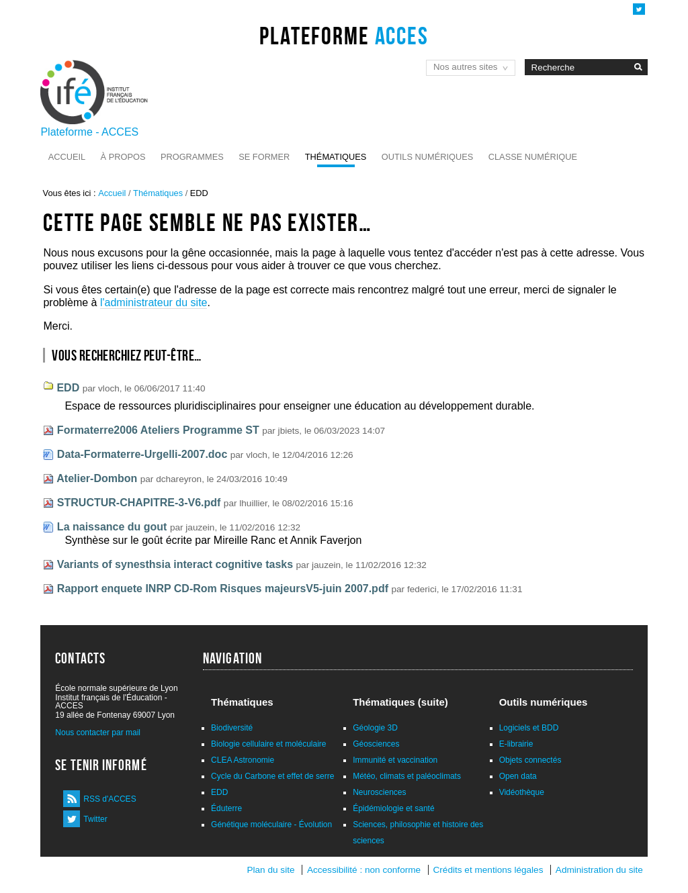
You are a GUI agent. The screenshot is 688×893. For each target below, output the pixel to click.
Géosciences (376, 744)
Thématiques (335, 157)
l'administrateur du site (154, 302)
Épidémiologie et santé (393, 808)
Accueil (66, 157)
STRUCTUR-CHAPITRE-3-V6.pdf (139, 502)
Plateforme (343, 35)
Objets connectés (530, 760)
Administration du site (599, 870)
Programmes (192, 157)
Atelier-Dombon (96, 478)
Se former (264, 157)
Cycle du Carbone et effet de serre (272, 776)
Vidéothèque (521, 792)
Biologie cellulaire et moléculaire (268, 744)
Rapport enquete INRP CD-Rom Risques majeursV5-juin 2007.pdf (222, 588)
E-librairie (516, 744)
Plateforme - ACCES (89, 132)
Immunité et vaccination (395, 760)
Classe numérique (532, 157)
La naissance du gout (112, 526)
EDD (67, 387)
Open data (518, 776)
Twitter (95, 819)
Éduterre (226, 808)
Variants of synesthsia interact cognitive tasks (175, 564)
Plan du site (270, 870)
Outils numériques (428, 157)
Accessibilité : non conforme (364, 870)
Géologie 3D (375, 728)
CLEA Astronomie (242, 760)
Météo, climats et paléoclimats (407, 776)
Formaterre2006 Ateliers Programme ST (158, 430)
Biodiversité (232, 728)
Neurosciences (379, 792)
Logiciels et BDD (529, 728)
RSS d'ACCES (109, 799)
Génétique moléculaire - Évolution (271, 824)
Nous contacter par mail (97, 732)
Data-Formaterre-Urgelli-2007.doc (142, 454)
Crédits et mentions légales (488, 870)
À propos (123, 157)
